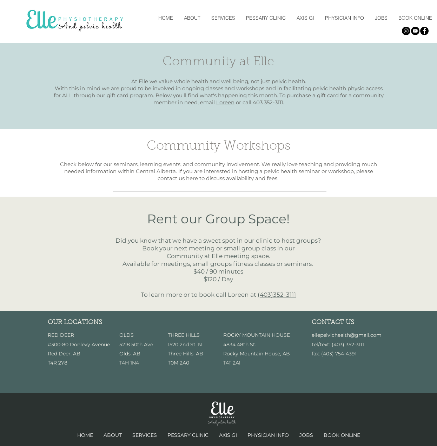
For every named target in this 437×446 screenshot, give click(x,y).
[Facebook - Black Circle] (424, 31)
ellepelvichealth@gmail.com (347, 335)
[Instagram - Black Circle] (406, 31)
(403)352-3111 (277, 294)
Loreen (225, 102)
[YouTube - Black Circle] (415, 31)
